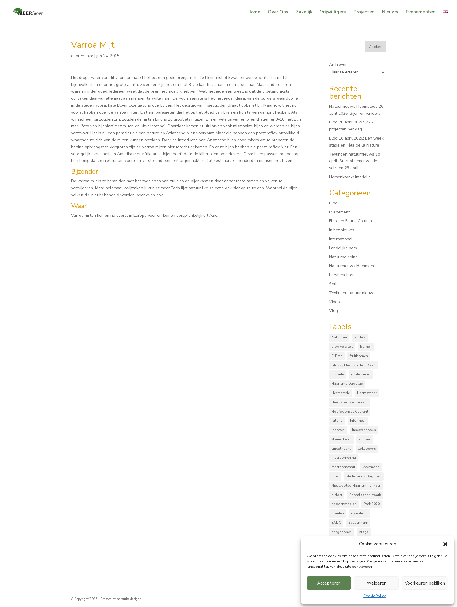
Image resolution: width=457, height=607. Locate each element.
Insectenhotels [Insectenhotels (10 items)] (364, 430)
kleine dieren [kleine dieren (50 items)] (341, 439)
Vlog (333, 310)
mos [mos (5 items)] (335, 476)
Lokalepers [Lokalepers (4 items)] (367, 448)
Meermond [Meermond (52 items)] (371, 467)
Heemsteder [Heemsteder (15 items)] (367, 393)
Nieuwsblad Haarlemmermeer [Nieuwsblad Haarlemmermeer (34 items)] (355, 485)
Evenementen (420, 12)
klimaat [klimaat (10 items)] (365, 439)
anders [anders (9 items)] (360, 337)
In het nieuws (341, 230)
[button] (445, 544)
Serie (334, 284)
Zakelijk (304, 12)
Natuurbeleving (343, 257)
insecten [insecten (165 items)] (338, 430)
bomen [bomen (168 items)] (366, 346)
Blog (333, 203)
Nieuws (390, 12)
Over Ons (278, 12)
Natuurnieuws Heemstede (353, 266)
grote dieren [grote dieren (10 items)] (361, 374)
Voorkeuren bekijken (425, 583)
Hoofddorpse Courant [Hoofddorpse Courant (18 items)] (349, 411)
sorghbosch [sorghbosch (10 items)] (341, 532)
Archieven (338, 64)
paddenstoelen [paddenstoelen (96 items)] (343, 504)
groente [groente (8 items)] (337, 374)
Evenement (339, 212)
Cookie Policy (374, 596)
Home (253, 12)
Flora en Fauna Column (350, 221)
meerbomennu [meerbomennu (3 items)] (343, 467)
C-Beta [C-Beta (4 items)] (336, 356)
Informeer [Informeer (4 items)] (357, 420)
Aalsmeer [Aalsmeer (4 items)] (339, 337)
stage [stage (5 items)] (363, 532)
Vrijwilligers (333, 12)
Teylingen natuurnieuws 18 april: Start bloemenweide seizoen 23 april (354, 161)
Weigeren (376, 583)
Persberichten (342, 275)
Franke (87, 56)
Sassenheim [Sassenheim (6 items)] (358, 522)
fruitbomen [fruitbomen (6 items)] (359, 356)
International (341, 239)
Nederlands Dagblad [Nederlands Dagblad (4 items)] (363, 476)
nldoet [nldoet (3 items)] (336, 495)
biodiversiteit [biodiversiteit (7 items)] (342, 346)
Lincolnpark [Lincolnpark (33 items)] (341, 448)
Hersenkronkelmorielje (350, 177)
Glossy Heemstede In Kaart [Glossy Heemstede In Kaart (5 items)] (353, 365)
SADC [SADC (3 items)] (336, 522)
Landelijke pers (343, 248)
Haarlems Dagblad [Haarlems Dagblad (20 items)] (347, 383)
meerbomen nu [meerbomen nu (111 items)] (343, 457)
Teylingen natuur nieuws (352, 293)
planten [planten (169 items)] (337, 513)
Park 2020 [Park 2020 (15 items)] (372, 504)
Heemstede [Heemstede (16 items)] (340, 393)
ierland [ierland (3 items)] (337, 420)
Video (334, 302)
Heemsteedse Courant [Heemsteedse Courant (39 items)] (349, 402)
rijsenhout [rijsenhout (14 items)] (359, 513)
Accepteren (329, 583)
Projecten (364, 12)
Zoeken (376, 47)
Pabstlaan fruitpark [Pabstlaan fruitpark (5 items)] (365, 495)
